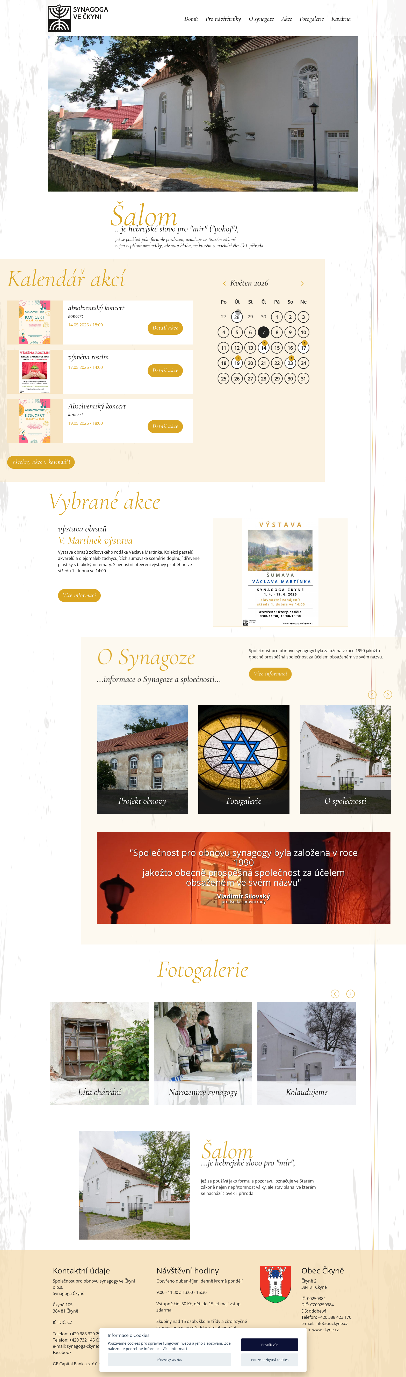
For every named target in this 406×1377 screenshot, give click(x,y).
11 (229, 348)
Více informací (79, 595)
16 (296, 348)
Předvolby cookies (169, 1359)
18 (229, 363)
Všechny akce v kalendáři (47, 461)
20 (256, 363)
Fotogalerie (312, 19)
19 (243, 363)
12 (243, 348)
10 (309, 332)
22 (283, 363)
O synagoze (261, 19)
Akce (286, 19)
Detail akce (159, 327)
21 (269, 363)
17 (309, 348)
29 (256, 316)
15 (283, 348)
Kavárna (341, 19)
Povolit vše (269, 1344)
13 (256, 348)
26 (243, 379)
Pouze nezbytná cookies (269, 1359)
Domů (191, 19)
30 (269, 316)
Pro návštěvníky (223, 19)
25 (229, 379)
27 (229, 316)
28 (243, 317)
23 (296, 363)
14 (269, 348)
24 (309, 363)
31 (309, 379)
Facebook (62, 1357)
